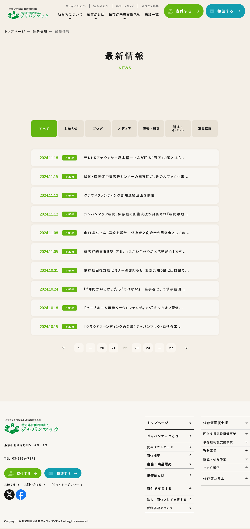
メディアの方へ (72, 8)
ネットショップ (121, 8)
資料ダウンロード (160, 448)
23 (138, 348)
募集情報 (204, 128)
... (87, 348)
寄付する (180, 13)
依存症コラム (213, 479)
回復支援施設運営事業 (219, 435)
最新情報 (40, 31)
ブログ (97, 128)
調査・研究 (151, 128)
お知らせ (70, 128)
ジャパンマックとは (163, 437)
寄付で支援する (159, 489)
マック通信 (211, 468)
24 (150, 348)
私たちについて (66, 16)
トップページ (15, 31)
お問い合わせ (36, 486)
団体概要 (153, 457)
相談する (222, 13)
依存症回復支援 (215, 423)
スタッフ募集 (146, 8)
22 (125, 348)
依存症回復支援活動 (121, 16)
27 (176, 348)
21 (112, 348)
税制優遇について (160, 509)
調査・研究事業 (214, 460)
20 (100, 348)
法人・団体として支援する (167, 501)
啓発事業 (209, 452)
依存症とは (92, 16)
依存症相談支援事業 (218, 443)
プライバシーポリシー (71, 486)
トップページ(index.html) (32, 16)
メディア (124, 128)
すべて (44, 128)
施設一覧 (148, 16)
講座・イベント (178, 128)
